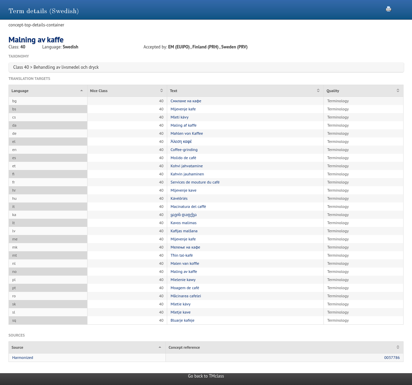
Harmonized (22, 357)
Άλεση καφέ (181, 141)
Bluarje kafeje (182, 320)
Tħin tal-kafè (182, 255)
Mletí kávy (180, 117)
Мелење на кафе (185, 247)
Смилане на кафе (186, 100)
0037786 (392, 357)
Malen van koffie (185, 263)
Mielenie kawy (183, 279)
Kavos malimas (183, 222)
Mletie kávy (181, 303)
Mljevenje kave (183, 190)
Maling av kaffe (184, 271)
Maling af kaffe (184, 125)
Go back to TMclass (206, 376)
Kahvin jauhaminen (187, 173)
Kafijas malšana (184, 230)
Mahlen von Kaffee (187, 133)
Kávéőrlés (179, 198)
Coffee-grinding (184, 149)
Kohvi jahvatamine (187, 165)
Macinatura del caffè (188, 206)
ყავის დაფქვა (184, 214)
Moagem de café (185, 287)
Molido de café (183, 157)
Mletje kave (181, 312)
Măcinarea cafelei (186, 295)
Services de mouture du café (195, 182)
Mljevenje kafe (183, 108)
